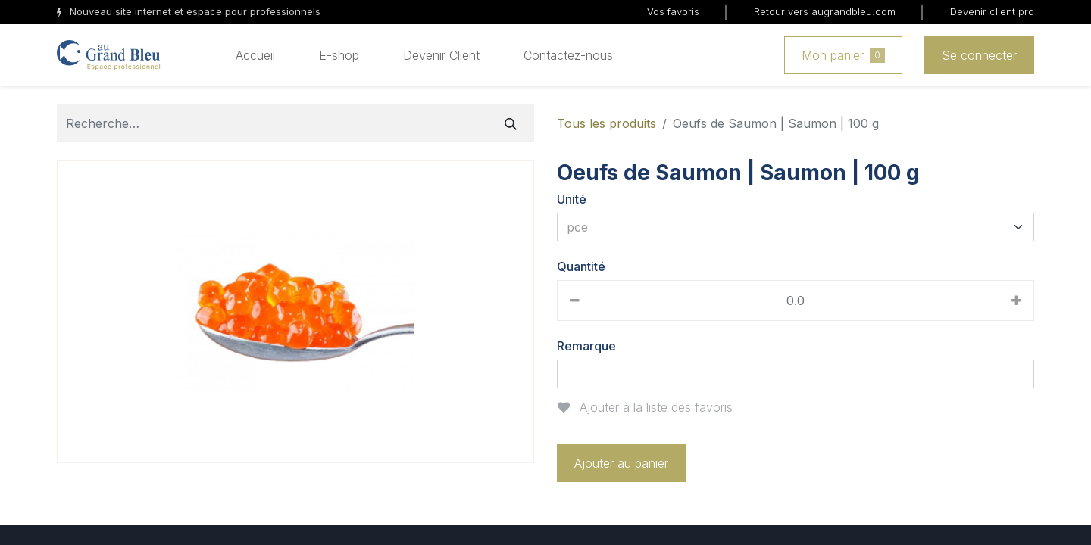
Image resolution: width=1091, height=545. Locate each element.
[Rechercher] (510, 123)
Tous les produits (606, 123)
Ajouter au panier (621, 463)
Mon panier (843, 55)
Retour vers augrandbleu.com (825, 11)
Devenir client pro (992, 11)
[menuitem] (255, 55)
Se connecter (979, 55)
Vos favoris (673, 11)
